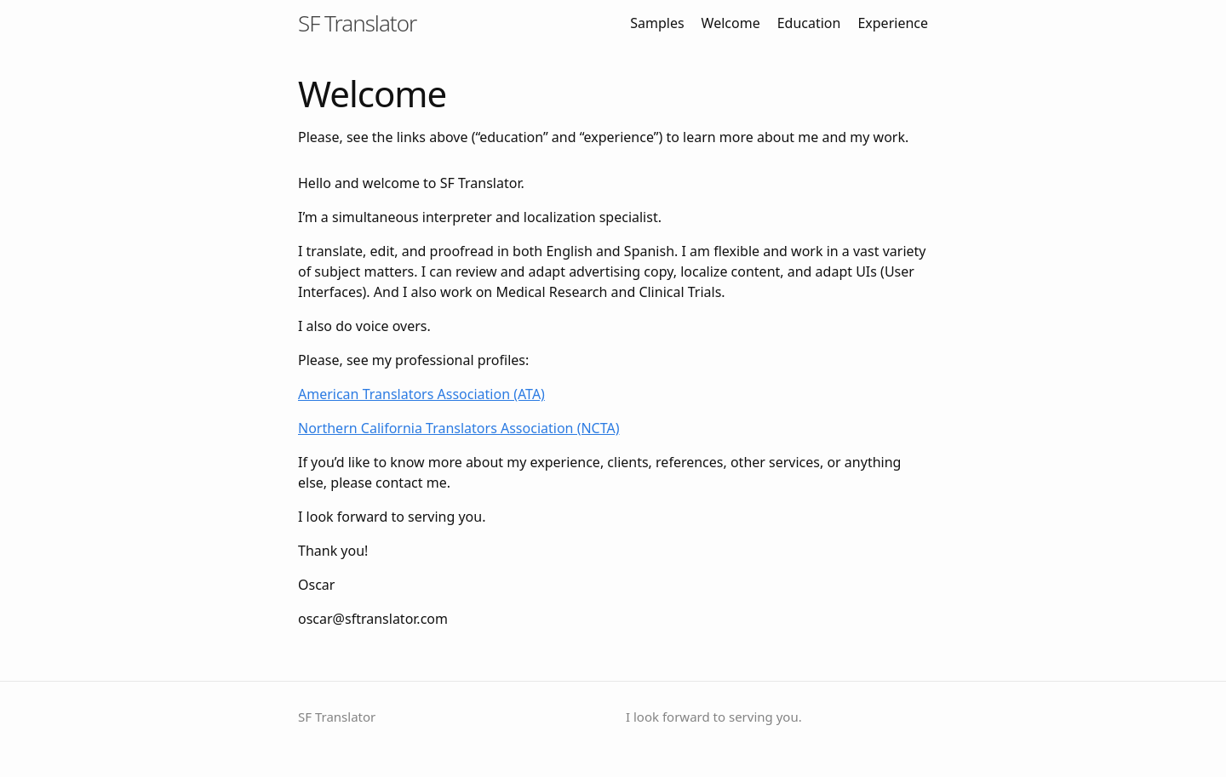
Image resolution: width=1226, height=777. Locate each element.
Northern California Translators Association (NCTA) (459, 428)
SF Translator (357, 23)
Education (809, 23)
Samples (657, 23)
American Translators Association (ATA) (421, 394)
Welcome (731, 23)
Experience (892, 23)
